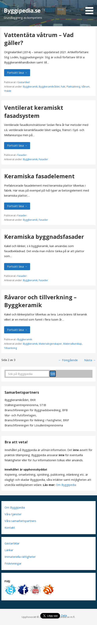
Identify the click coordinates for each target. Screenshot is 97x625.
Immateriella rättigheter (20, 557)
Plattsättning (73, 86)
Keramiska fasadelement (39, 176)
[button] (90, 8)
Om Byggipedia (66, 485)
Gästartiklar (12, 543)
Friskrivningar (13, 563)
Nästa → (90, 360)
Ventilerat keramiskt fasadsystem (33, 111)
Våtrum (85, 86)
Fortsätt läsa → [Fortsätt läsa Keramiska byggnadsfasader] (17, 266)
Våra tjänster (13, 514)
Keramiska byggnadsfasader (44, 236)
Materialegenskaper (50, 343)
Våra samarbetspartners (20, 521)
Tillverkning (10, 348)
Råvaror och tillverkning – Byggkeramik (40, 301)
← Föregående (68, 360)
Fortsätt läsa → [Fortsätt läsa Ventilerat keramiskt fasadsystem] (17, 145)
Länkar (9, 550)
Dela (64, 615)
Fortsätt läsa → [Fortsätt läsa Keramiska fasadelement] (17, 206)
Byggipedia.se (22, 10)
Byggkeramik (30, 86)
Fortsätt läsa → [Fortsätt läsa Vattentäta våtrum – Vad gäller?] (17, 72)
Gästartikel (23, 82)
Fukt (63, 86)
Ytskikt (7, 91)
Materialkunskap (72, 343)
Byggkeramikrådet (49, 86)
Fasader (22, 155)
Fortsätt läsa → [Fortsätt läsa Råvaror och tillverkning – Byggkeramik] (17, 330)
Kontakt (10, 527)
